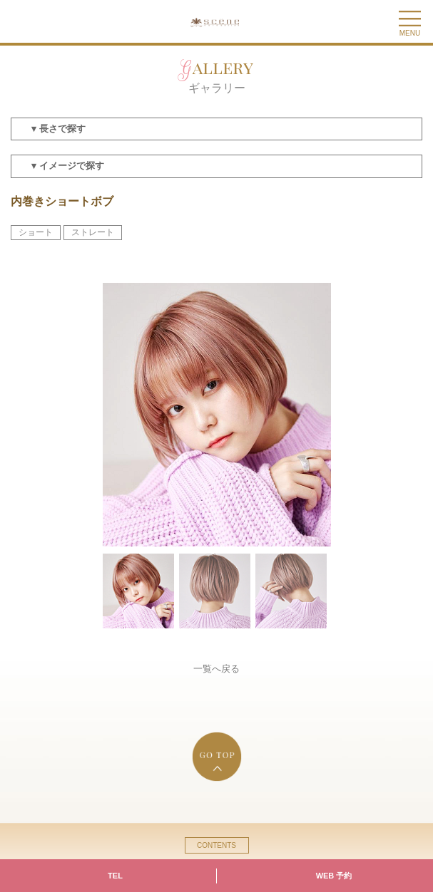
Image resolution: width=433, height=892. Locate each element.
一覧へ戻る (216, 668)
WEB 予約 (334, 875)
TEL (115, 875)
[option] (217, 414)
